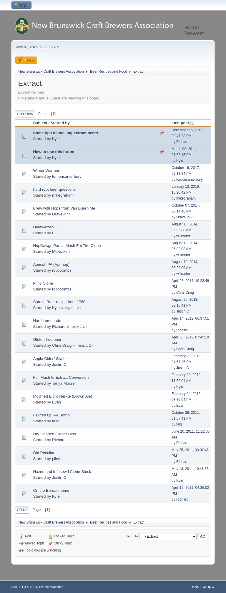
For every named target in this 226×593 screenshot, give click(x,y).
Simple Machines (51, 587)
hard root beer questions (54, 189)
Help (195, 587)
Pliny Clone (43, 283)
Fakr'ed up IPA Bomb (51, 415)
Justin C (182, 311)
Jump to (132, 536)
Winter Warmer (46, 170)
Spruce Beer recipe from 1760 (59, 302)
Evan (56, 402)
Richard (182, 142)
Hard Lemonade (47, 320)
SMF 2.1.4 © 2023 (24, 587)
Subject (40, 123)
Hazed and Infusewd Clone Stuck (62, 471)
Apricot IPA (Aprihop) (51, 264)
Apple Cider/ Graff (48, 358)
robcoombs (62, 270)
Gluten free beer (47, 339)
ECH (56, 233)
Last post (183, 123)
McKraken (61, 251)
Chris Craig (185, 292)
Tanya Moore (63, 383)
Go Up (22, 509)
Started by (60, 123)
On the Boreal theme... (52, 490)
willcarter (183, 236)
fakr (55, 421)
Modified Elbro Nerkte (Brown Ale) (62, 396)
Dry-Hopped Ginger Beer (54, 434)
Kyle (56, 139)
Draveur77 (61, 214)
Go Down (25, 114)
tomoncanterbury (67, 176)
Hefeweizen (43, 227)
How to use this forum (53, 152)
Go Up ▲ (208, 587)
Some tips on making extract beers (65, 133)
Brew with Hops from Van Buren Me (64, 208)
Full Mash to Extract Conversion (61, 377)
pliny (56, 458)
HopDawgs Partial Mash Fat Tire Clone (67, 245)
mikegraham (63, 195)
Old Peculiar (43, 453)
